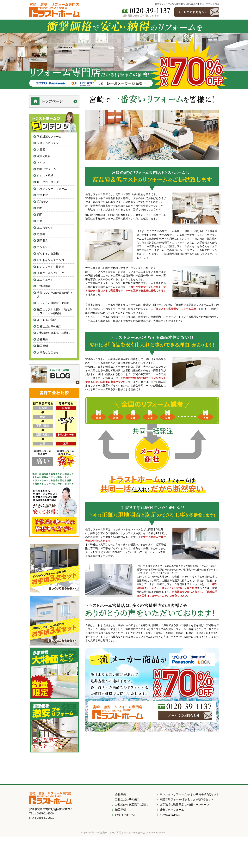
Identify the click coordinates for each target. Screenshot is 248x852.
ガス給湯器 (44, 286)
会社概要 (42, 339)
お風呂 (41, 149)
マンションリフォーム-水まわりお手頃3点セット (189, 794)
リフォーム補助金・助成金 (53, 302)
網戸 (39, 214)
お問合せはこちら (48, 352)
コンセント (44, 247)
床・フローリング (48, 182)
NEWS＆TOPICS (170, 814)
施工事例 (42, 345)
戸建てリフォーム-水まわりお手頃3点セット (187, 799)
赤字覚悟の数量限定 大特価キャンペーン (184, 804)
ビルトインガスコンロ (50, 260)
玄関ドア (42, 195)
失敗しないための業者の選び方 (54, 294)
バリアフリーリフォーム (52, 188)
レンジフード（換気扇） (52, 266)
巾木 (39, 221)
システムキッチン (48, 142)
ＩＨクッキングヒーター (52, 273)
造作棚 (41, 234)
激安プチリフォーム (172, 809)
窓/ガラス (43, 201)
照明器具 (42, 240)
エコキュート (45, 279)
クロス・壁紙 (45, 175)
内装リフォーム (46, 169)
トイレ (41, 162)
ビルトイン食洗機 (48, 253)
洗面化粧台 (44, 156)
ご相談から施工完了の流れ (53, 332)
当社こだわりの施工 (49, 326)
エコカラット (45, 227)
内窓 (39, 208)
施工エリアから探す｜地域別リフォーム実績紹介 (54, 311)
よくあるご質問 (46, 319)
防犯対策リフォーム (49, 136)
